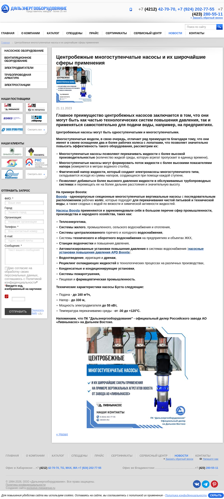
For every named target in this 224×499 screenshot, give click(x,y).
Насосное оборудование (24, 50)
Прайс (94, 33)
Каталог (53, 33)
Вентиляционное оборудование (18, 59)
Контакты (196, 33)
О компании (30, 33)
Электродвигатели (19, 67)
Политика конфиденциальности (26, 484)
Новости (175, 33)
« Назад (62, 434)
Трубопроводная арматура (18, 76)
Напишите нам (210, 459)
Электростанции (17, 85)
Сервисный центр (148, 33)
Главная (7, 33)
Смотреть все (36, 129)
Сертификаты (116, 33)
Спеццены (74, 33)
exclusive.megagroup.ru (41, 488)
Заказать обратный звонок (208, 18)
